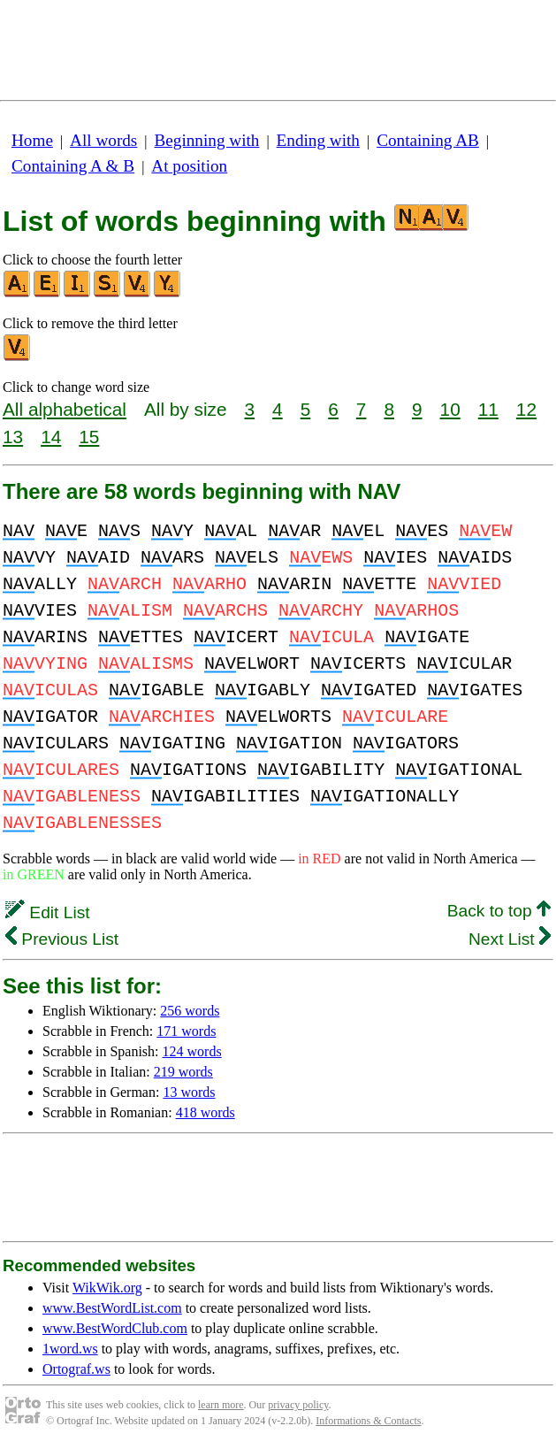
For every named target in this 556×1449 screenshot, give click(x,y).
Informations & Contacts (368, 1420)
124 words (192, 1051)
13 (13, 436)
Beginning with (207, 140)
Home (32, 140)
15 (89, 436)
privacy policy (298, 1405)
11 (488, 409)
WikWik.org (107, 1287)
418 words (205, 1112)
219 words (183, 1071)
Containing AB (428, 140)
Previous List (61, 939)
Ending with (318, 140)
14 (51, 436)
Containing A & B (72, 166)
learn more (221, 1405)
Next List (509, 939)
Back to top (499, 910)
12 (526, 409)
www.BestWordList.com (112, 1307)
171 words (186, 1031)
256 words (189, 1010)
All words (103, 140)
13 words (189, 1092)
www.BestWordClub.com (114, 1328)
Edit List (47, 912)
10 (450, 409)
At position (189, 166)
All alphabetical (64, 409)
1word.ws (70, 1348)
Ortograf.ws (76, 1368)
